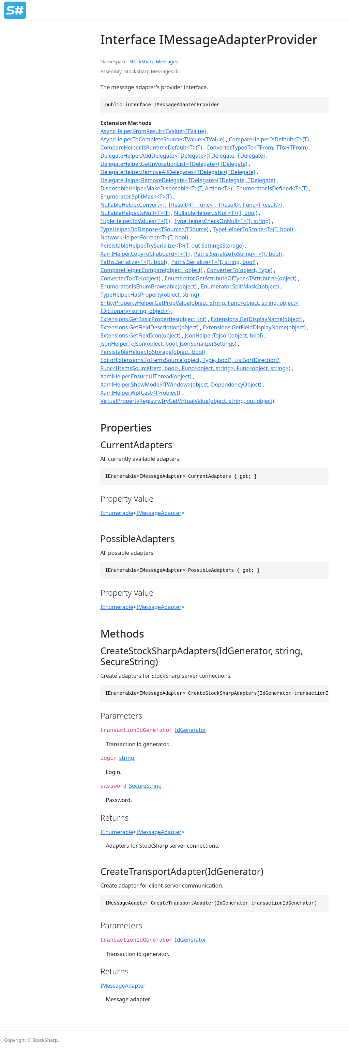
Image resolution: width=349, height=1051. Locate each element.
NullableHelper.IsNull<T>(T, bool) (215, 213)
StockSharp (141, 61)
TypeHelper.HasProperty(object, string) (149, 294)
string (126, 758)
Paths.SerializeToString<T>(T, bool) (238, 253)
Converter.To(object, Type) (240, 270)
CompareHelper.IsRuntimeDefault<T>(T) (151, 147)
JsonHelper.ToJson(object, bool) (224, 335)
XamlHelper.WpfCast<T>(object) (140, 392)
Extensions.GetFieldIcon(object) (140, 335)
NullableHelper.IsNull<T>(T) (135, 213)
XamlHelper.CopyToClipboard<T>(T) (144, 253)
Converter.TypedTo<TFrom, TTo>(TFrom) (257, 147)
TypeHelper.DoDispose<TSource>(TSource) (154, 229)
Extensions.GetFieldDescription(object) (149, 327)
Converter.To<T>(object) (130, 278)
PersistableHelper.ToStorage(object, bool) (152, 352)
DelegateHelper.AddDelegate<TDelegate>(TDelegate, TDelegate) (182, 155)
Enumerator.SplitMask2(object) (240, 286)
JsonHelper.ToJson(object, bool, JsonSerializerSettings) (168, 343)
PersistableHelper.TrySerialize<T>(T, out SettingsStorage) (172, 245)
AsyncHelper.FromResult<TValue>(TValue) (153, 131)
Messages (167, 61)
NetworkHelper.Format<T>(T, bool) (144, 237)
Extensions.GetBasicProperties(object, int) (153, 319)
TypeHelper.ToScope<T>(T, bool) (253, 229)
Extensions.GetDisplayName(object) (256, 319)
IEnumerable (116, 513)
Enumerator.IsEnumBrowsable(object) (148, 286)
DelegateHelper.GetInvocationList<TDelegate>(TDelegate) (173, 164)
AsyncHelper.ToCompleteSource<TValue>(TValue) (162, 139)
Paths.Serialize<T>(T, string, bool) (213, 262)
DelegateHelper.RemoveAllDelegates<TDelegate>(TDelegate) (177, 172)
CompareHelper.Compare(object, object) (151, 270)
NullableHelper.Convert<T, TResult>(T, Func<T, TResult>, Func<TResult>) (191, 204)
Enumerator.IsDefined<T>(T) (272, 188)
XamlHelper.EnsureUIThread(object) (145, 376)
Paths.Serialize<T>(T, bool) (133, 262)
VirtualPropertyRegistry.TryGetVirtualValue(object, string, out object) (187, 401)
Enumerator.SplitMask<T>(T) (136, 196)
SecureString (145, 785)
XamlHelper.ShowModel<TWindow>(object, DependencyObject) (180, 384)
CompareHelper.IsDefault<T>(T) (269, 139)
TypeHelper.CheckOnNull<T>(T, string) (222, 221)
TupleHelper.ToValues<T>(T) (135, 221)
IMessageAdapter (158, 513)
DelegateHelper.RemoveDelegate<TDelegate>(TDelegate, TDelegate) (187, 180)
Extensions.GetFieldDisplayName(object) (254, 327)
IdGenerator (190, 730)
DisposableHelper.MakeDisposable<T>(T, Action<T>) (166, 188)
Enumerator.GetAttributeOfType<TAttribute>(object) (231, 278)
